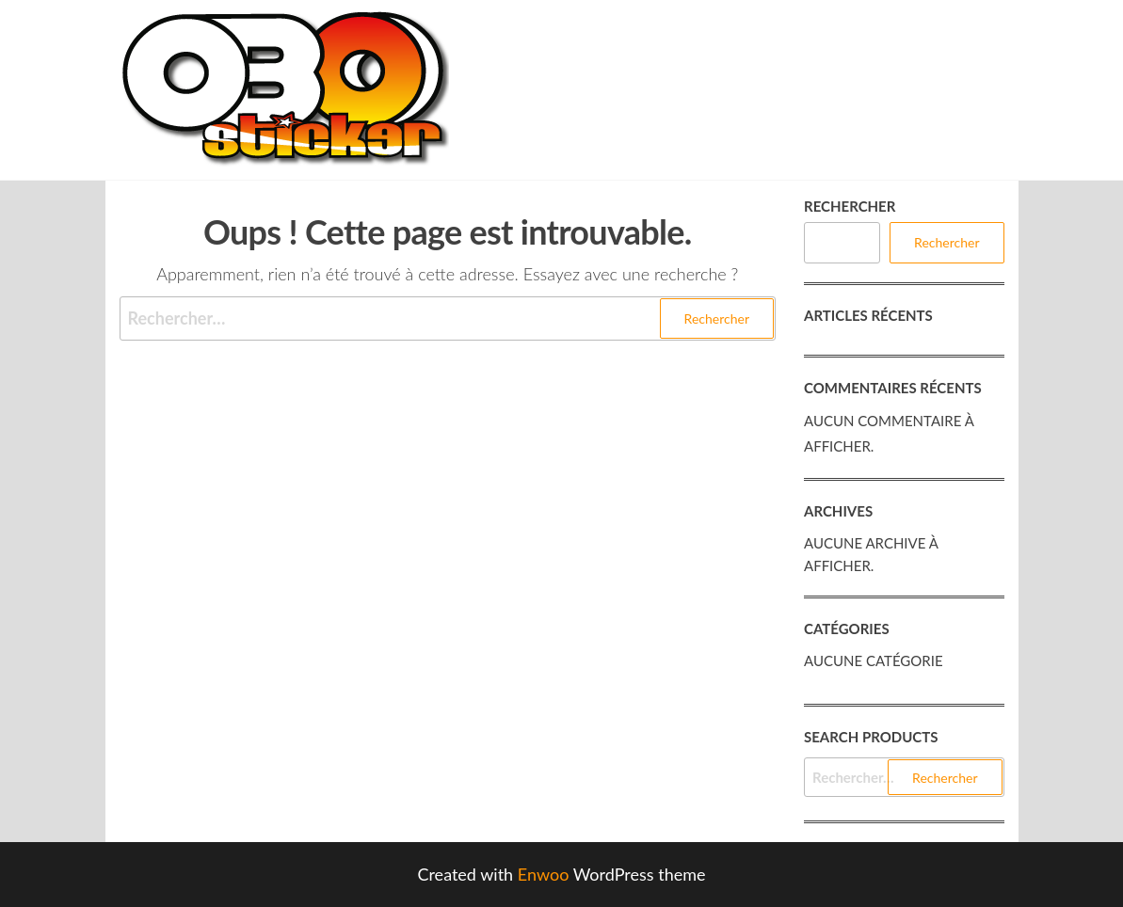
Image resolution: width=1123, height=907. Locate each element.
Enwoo (544, 874)
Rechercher (849, 206)
